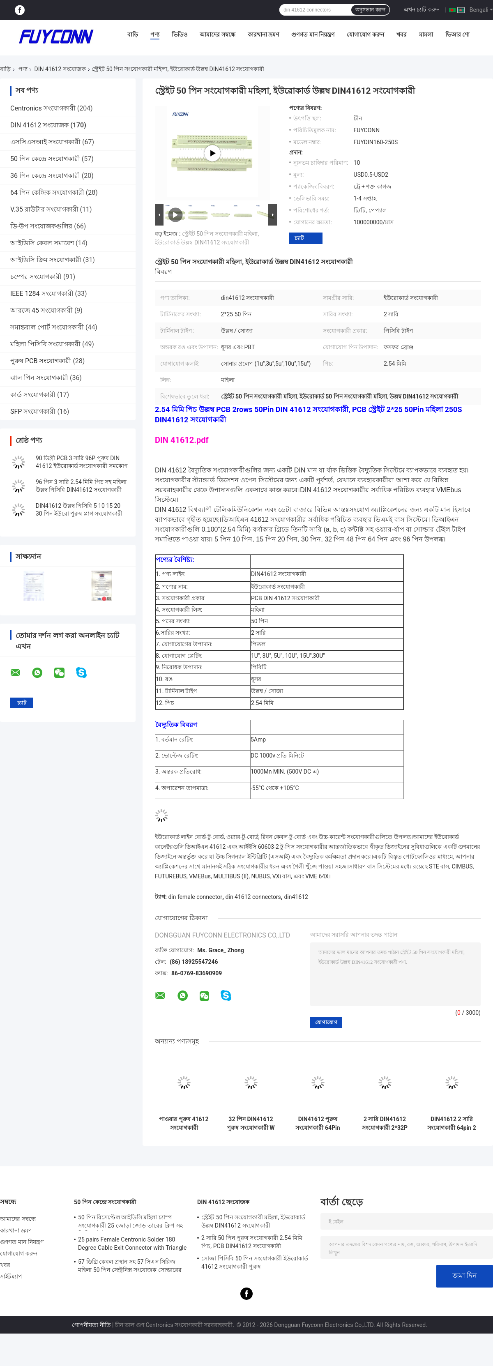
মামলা (426, 34)
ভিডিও (179, 34)
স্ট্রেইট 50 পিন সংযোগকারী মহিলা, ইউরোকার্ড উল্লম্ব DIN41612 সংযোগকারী (253, 1221)
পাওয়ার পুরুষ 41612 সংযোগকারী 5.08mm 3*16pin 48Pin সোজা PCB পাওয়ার (183, 1123)
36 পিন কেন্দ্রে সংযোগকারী (45, 176)
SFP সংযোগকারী (32, 411)
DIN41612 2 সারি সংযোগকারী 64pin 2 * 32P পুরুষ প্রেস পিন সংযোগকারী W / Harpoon (451, 1123)
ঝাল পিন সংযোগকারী (39, 378)
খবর (401, 34)
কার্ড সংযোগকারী (32, 395)
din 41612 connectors (253, 897)
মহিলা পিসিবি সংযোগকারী (45, 344)
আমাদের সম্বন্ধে (217, 34)
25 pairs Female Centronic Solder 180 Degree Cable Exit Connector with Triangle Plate (132, 1244)
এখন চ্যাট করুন (422, 9)
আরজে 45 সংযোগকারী (41, 310)
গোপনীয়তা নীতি (91, 1325)
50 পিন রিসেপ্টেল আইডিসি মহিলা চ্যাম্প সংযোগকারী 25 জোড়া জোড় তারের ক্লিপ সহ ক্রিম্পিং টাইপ (130, 1222)
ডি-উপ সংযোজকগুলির (41, 226)
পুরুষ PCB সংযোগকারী (40, 361)
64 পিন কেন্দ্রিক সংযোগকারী (47, 192)
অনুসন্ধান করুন (370, 10)
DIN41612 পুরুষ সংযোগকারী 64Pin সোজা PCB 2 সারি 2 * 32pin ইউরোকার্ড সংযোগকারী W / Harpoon (317, 1123)
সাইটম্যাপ (11, 1276)
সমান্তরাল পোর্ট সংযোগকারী (47, 327)
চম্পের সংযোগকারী (36, 277)
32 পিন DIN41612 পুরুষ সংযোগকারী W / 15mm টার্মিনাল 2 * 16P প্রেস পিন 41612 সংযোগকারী (251, 1123)
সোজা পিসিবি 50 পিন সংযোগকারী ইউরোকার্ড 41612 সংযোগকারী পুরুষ (255, 1262)
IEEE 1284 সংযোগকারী (42, 293)
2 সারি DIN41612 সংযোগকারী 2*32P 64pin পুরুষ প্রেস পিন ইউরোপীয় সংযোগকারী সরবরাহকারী (385, 1123)
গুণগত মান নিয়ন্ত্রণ (312, 34)
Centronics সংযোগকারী (43, 108)
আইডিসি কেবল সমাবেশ (42, 243)
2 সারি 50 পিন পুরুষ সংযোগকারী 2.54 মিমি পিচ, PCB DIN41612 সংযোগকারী (251, 1242)
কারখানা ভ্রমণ (263, 34)
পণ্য (154, 34)
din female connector (195, 897)
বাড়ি (132, 34)
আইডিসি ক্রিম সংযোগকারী (45, 260)
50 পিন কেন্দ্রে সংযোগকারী (45, 159)
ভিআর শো (457, 34)
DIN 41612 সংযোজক (59, 69)
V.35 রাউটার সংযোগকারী (44, 209)
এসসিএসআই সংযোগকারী (45, 142)
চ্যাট (299, 238)
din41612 (296, 897)
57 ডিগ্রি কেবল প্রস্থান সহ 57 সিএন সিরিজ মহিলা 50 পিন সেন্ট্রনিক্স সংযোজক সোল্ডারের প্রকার (130, 1267)
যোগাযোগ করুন (365, 34)
